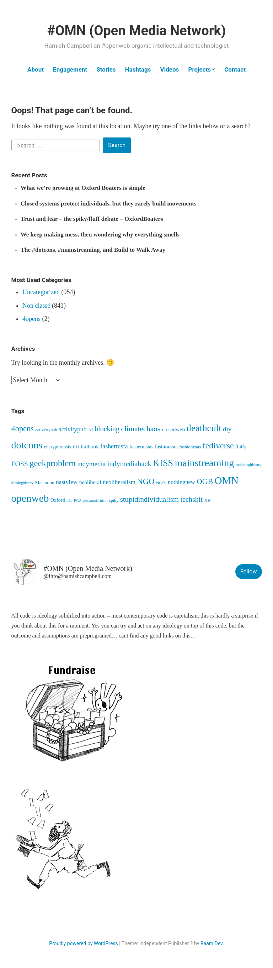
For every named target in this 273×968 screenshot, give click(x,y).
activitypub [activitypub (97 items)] (72, 429)
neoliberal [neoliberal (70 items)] (90, 482)
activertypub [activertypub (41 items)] (46, 429)
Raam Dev (211, 943)
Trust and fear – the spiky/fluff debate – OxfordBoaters (92, 218)
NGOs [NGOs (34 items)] (161, 482)
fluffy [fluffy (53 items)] (240, 446)
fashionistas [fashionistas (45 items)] (190, 446)
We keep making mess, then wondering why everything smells (100, 234)
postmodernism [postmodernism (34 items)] (95, 500)
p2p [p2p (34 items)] (69, 500)
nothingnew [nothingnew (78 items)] (181, 482)
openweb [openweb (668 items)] (30, 498)
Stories (106, 69)
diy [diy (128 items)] (227, 429)
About (35, 69)
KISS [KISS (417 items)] (163, 463)
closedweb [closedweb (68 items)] (173, 429)
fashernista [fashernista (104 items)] (114, 446)
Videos (169, 69)
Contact (235, 69)
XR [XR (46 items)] (207, 500)
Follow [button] (248, 571)
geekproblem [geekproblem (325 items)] (52, 463)
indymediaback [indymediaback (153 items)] (129, 464)
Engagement (70, 69)
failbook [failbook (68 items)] (90, 446)
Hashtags (138, 69)
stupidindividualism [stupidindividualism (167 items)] (149, 499)
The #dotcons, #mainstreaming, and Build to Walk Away (93, 249)
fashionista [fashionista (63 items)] (166, 446)
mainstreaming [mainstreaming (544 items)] (204, 462)
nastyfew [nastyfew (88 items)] (66, 482)
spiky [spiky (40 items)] (113, 500)
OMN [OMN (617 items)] (227, 480)
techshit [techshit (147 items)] (192, 499)
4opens (31, 318)
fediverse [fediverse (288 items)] (218, 445)
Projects (199, 69)
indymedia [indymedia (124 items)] (91, 464)
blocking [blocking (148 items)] (107, 429)
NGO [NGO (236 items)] (145, 481)
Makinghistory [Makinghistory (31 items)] (22, 483)
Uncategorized (41, 292)
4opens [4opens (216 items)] (22, 428)
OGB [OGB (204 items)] (205, 481)
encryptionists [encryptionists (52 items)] (57, 446)
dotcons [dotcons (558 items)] (27, 445)
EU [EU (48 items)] (76, 446)
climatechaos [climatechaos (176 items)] (140, 429)
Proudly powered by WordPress (83, 943)
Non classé (36, 305)
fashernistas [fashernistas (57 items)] (141, 446)
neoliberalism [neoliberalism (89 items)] (119, 482)
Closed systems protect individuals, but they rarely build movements (109, 203)
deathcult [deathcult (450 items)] (204, 428)
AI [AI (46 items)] (90, 429)
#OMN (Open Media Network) (136, 30)
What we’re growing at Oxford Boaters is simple (83, 187)
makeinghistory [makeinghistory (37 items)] (248, 465)
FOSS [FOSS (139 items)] (19, 464)
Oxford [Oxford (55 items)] (57, 500)
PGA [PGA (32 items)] (78, 500)
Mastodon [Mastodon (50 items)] (44, 482)
